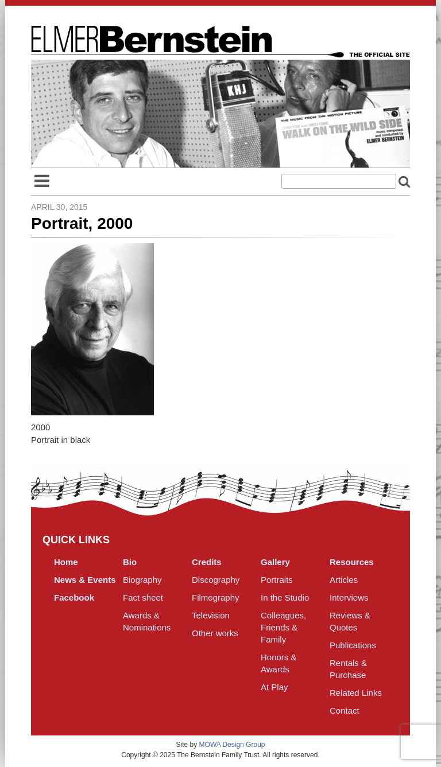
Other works (215, 633)
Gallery (275, 562)
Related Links (356, 693)
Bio (130, 562)
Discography (215, 580)
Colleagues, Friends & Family (283, 627)
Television (211, 615)
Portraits (277, 580)
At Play (274, 687)
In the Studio (285, 597)
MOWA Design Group (232, 745)
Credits (207, 562)
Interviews (349, 597)
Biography (142, 580)
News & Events (85, 580)
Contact (344, 710)
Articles (344, 580)
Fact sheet (143, 597)
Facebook (74, 597)
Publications (353, 645)
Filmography (215, 597)
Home (66, 562)
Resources (352, 562)
